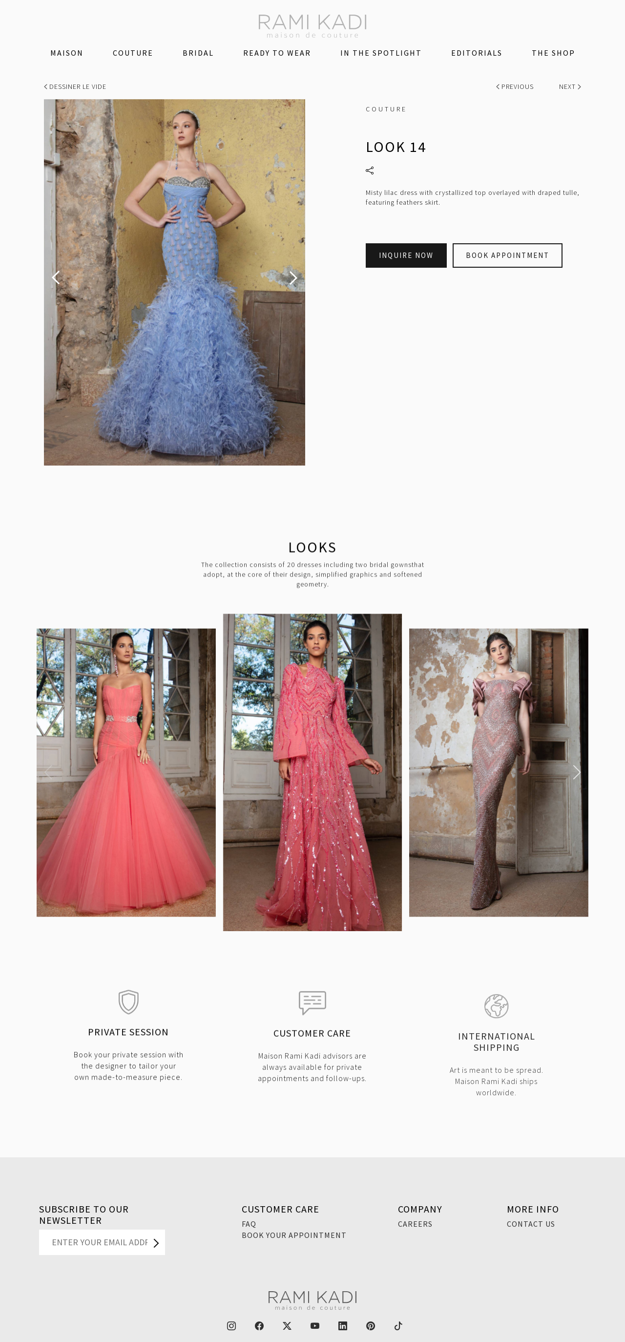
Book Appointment (507, 255)
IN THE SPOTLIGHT (381, 53)
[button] (48, 772)
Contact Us (531, 1224)
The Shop (553, 53)
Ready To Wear (277, 53)
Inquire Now (406, 255)
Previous (516, 86)
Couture (133, 53)
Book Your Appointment (294, 1235)
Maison (66, 53)
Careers (415, 1224)
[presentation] (55, 278)
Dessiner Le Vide (75, 86)
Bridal (198, 53)
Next (570, 86)
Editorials (476, 53)
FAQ (249, 1224)
